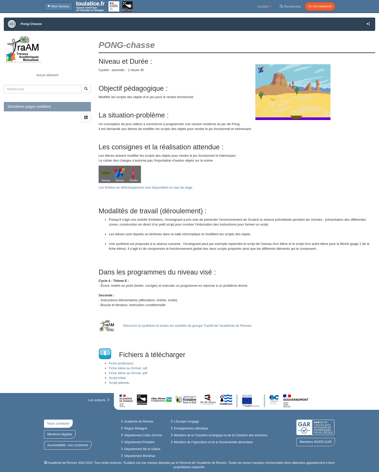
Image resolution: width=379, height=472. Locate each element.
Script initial (117, 378)
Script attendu (119, 383)
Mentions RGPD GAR (316, 442)
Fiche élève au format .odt (128, 368)
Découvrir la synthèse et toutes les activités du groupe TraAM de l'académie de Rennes (187, 325)
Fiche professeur (121, 363)
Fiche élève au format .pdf (128, 373)
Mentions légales (59, 434)
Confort (265, 6)
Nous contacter (58, 423)
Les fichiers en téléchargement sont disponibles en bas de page (145, 187)
